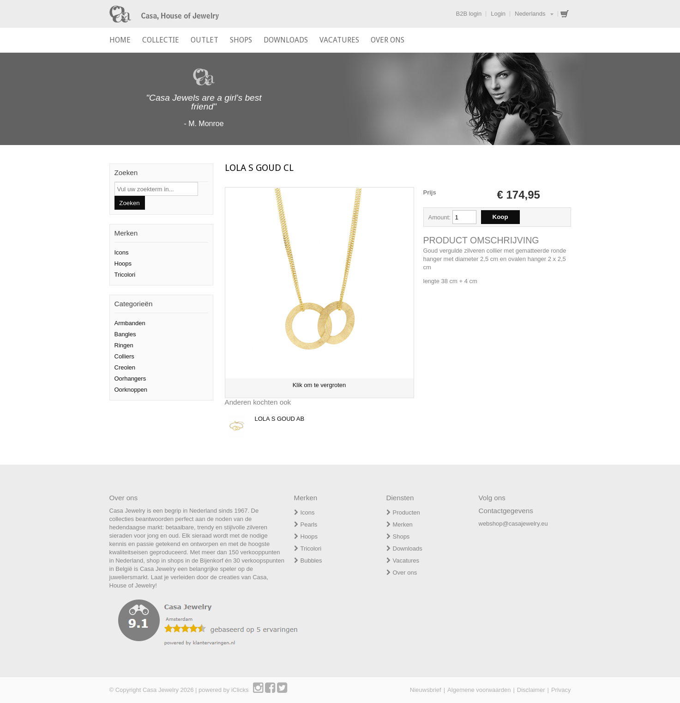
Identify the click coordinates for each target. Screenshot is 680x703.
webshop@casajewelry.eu (513, 523)
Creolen (125, 367)
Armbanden (129, 323)
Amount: (440, 217)
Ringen (123, 345)
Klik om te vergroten (319, 385)
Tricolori (125, 274)
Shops (401, 536)
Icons (121, 252)
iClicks (240, 689)
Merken (403, 524)
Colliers (124, 356)
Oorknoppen (131, 389)
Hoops (123, 263)
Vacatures (406, 560)
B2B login (469, 13)
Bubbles (311, 560)
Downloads (407, 548)
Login (498, 13)
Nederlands (530, 13)
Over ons (405, 572)
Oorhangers (130, 378)
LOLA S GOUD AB (280, 418)
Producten (406, 512)
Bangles (125, 334)
